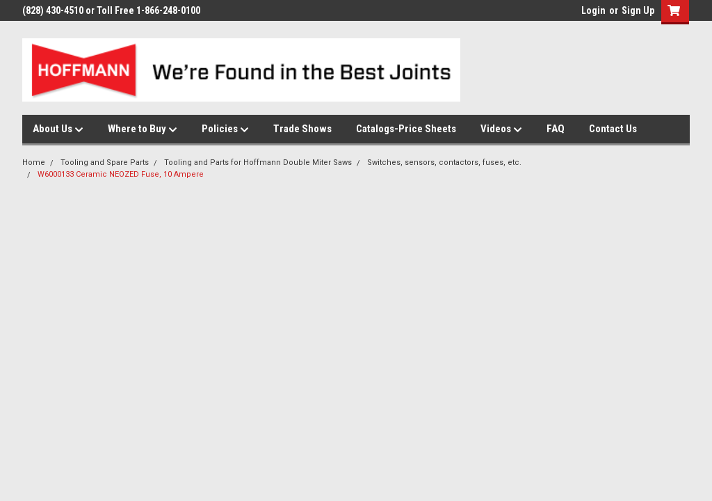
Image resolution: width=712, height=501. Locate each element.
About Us (58, 129)
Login (593, 10)
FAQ (556, 128)
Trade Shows (302, 128)
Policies (225, 129)
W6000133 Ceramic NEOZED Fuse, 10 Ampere (121, 174)
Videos (501, 129)
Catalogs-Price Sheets (406, 128)
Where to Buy (142, 129)
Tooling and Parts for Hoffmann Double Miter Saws (258, 162)
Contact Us (613, 128)
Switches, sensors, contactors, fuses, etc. (444, 162)
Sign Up (638, 10)
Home (33, 162)
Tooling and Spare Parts (104, 162)
